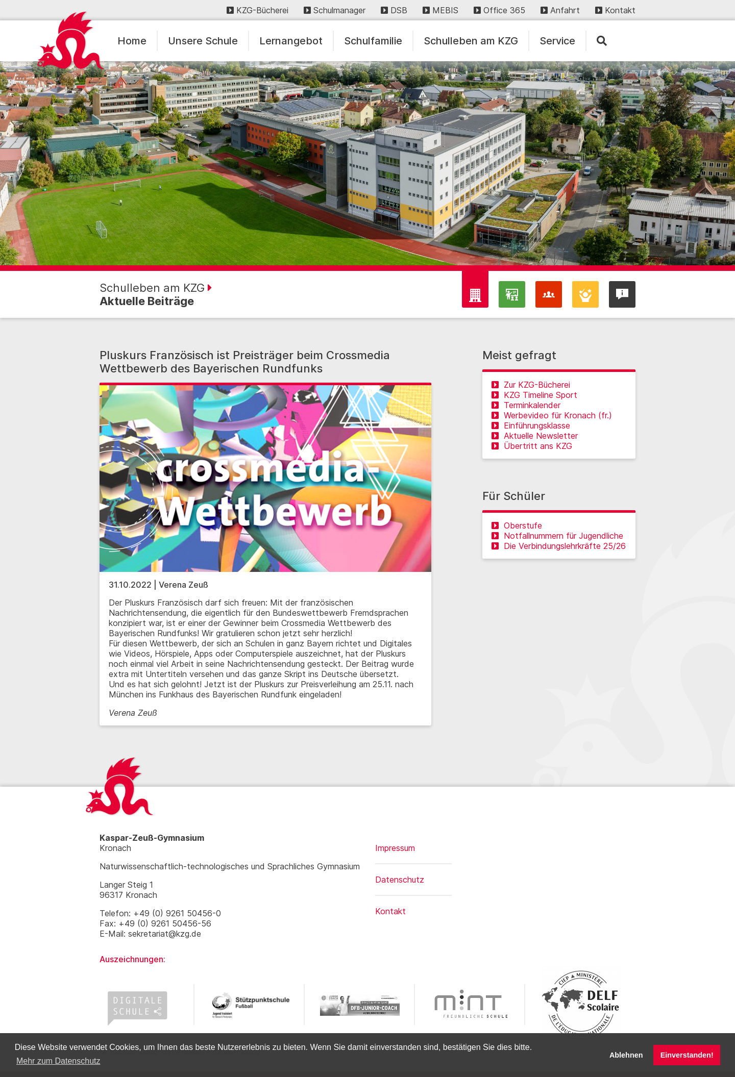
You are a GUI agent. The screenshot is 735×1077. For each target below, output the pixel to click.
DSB (394, 10)
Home (131, 41)
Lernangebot (291, 41)
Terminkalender (526, 405)
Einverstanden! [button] (687, 1055)
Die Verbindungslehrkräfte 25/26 (559, 546)
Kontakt (615, 10)
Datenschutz (399, 879)
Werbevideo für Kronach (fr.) (552, 415)
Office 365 (499, 10)
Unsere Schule (203, 41)
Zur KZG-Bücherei (531, 385)
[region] (367, 163)
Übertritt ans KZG (532, 446)
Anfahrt (560, 10)
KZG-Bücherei (257, 10)
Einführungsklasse (531, 425)
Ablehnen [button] (626, 1055)
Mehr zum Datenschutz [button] (58, 1061)
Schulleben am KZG (471, 41)
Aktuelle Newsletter (535, 436)
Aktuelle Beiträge (147, 301)
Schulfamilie (373, 41)
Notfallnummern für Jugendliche (557, 536)
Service (557, 41)
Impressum (395, 848)
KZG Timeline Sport (534, 395)
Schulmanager (334, 10)
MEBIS (440, 10)
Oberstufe (517, 525)
